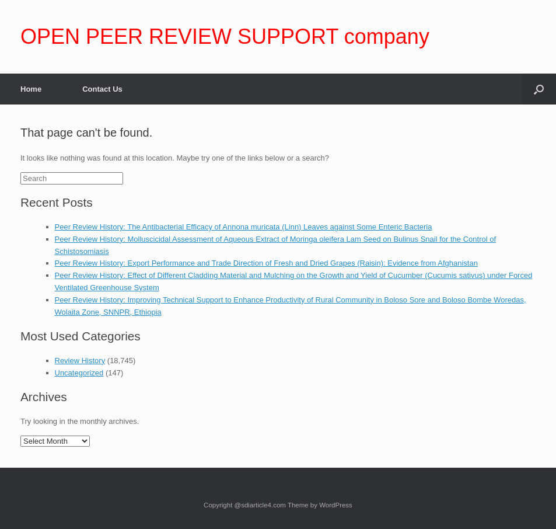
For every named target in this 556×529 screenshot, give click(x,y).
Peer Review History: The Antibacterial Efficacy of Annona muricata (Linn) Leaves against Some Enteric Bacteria (243, 226)
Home (30, 89)
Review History (80, 360)
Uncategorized (79, 372)
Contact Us (102, 89)
